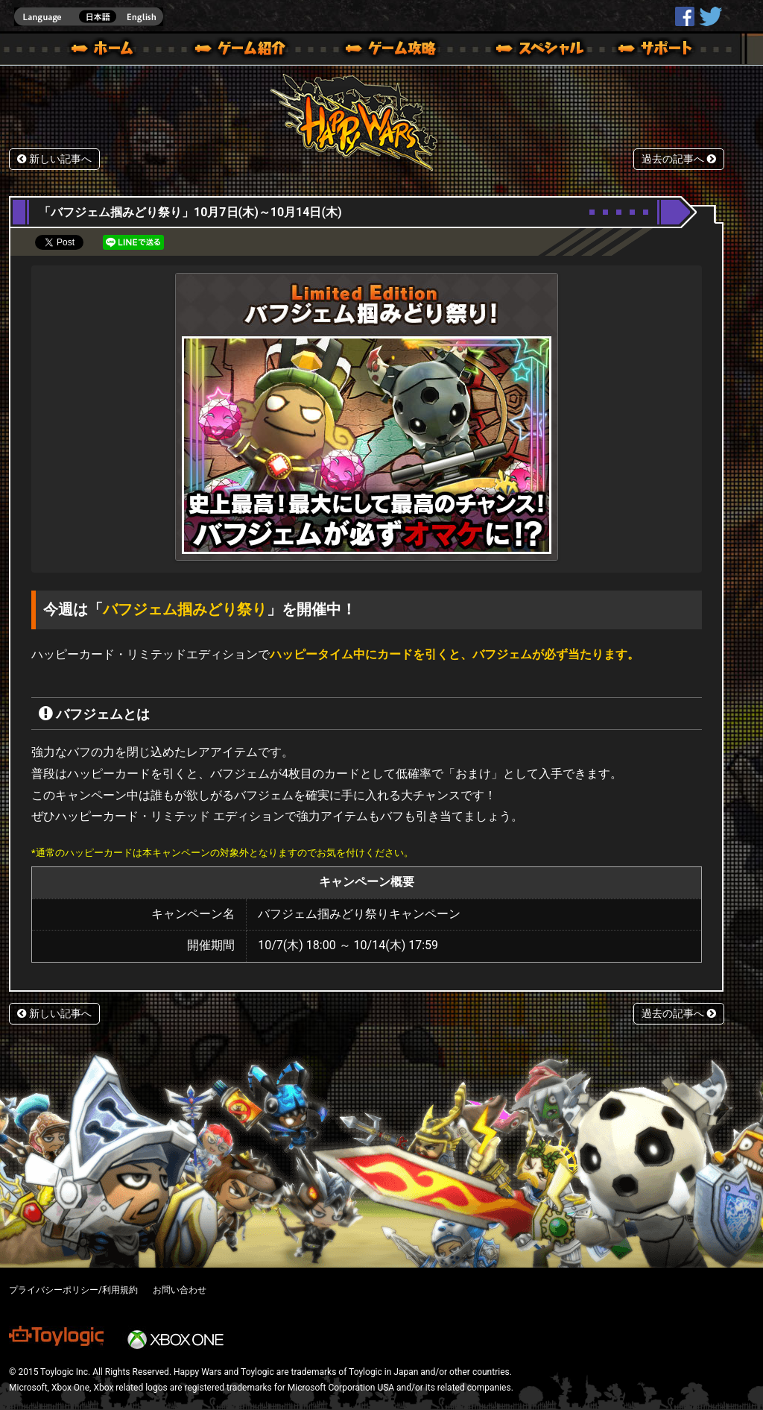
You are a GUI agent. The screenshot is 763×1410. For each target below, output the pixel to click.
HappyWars (685, 16)
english (88, 16)
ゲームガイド (382, 50)
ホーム (108, 50)
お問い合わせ (179, 1290)
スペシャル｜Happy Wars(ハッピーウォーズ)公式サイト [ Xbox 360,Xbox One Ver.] (519, 50)
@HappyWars (710, 16)
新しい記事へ (54, 159)
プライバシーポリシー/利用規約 (73, 1290)
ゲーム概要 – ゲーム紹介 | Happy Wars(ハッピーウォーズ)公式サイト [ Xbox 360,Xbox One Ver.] (245, 50)
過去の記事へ (679, 159)
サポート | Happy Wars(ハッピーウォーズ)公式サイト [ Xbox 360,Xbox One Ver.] (656, 50)
